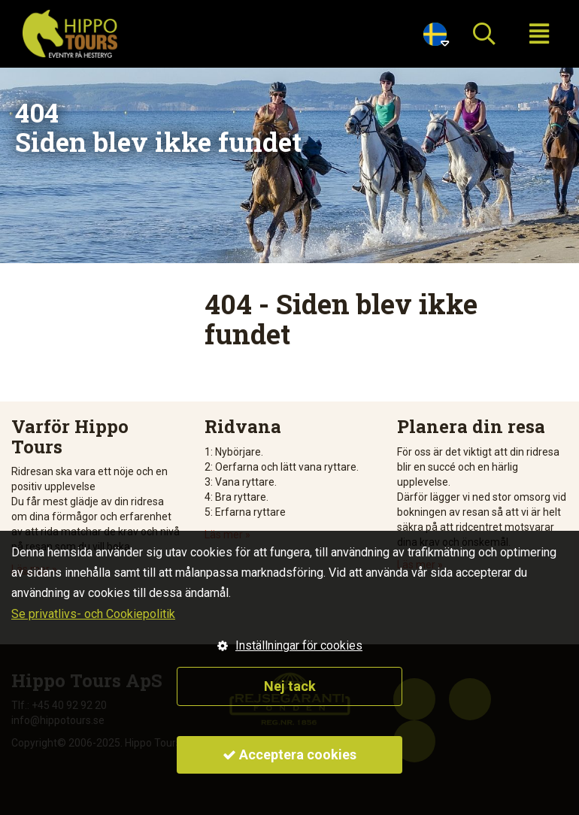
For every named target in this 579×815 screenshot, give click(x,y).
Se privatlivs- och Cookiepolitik (93, 614)
